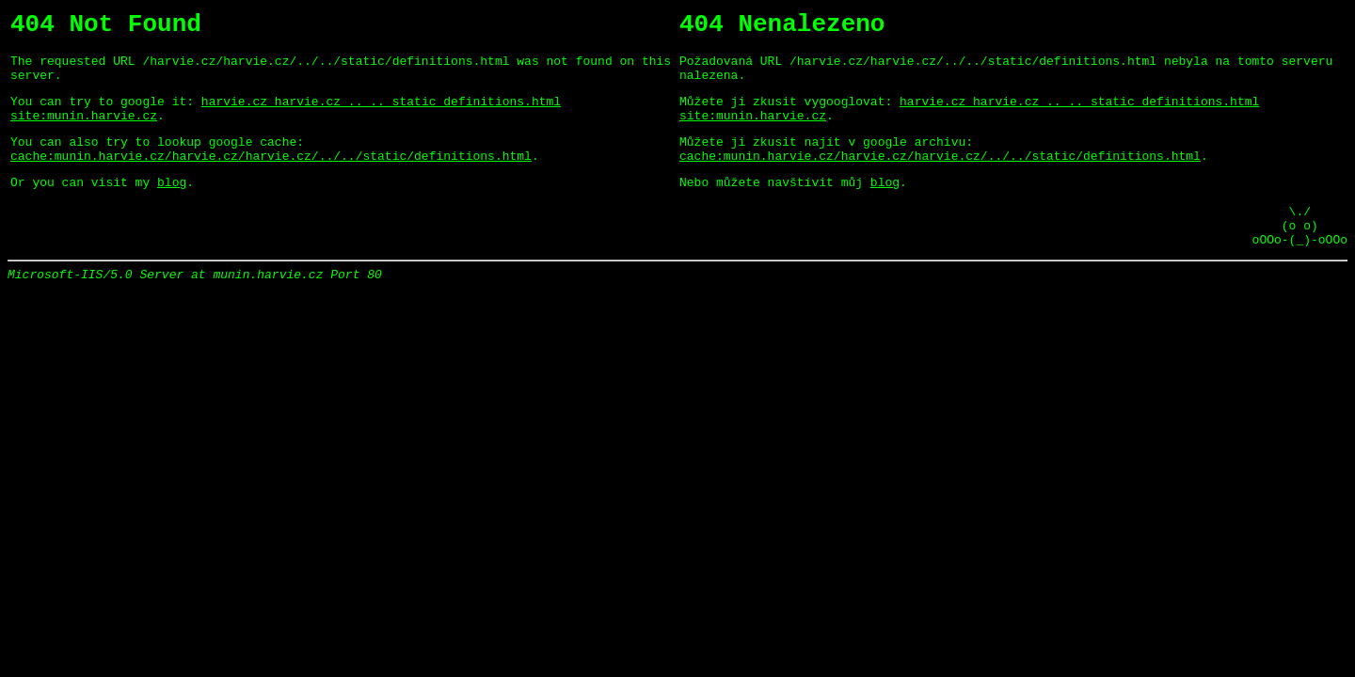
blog (171, 206)
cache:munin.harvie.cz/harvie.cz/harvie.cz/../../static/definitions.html (271, 177)
